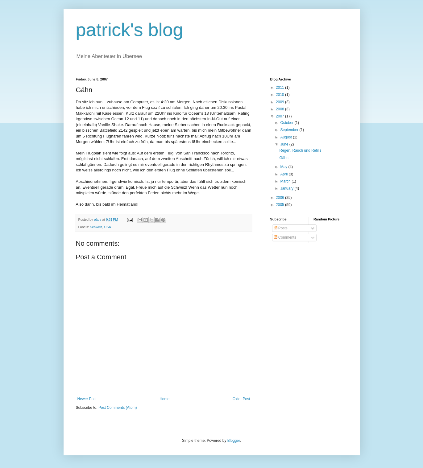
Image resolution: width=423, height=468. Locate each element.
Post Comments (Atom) (117, 407)
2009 (280, 102)
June (284, 144)
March (286, 181)
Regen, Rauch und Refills (300, 150)
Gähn (283, 158)
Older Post (241, 399)
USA (107, 227)
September (289, 130)
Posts (281, 228)
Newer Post (87, 399)
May (284, 167)
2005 (280, 205)
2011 (280, 87)
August (286, 137)
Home (164, 399)
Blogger (233, 440)
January (287, 188)
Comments (285, 237)
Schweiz (96, 227)
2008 (280, 109)
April (284, 174)
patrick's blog (129, 29)
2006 (280, 197)
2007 (280, 116)
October (287, 123)
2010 (280, 94)
